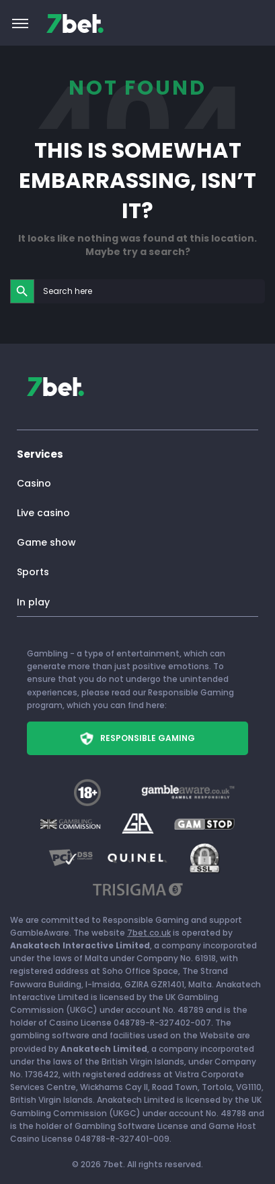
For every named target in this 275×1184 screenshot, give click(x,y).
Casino (34, 483)
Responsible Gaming (137, 738)
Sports (33, 572)
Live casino (43, 513)
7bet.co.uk (149, 932)
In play (33, 602)
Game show (46, 542)
